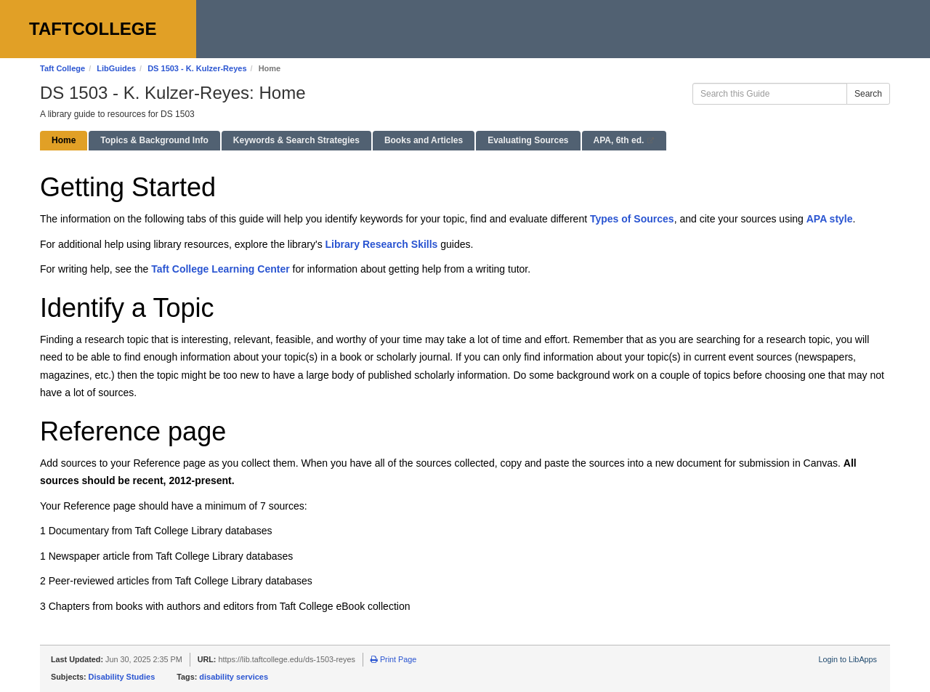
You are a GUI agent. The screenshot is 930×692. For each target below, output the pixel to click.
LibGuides (116, 68)
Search (868, 94)
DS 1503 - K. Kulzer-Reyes (196, 68)
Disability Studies (122, 676)
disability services (233, 676)
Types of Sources (632, 219)
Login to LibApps (848, 659)
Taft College (62, 68)
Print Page (393, 659)
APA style (829, 219)
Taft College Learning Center (220, 269)
